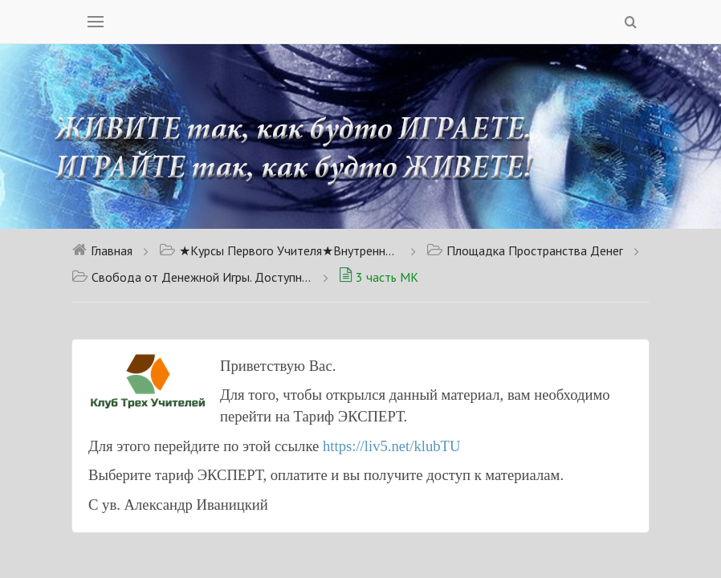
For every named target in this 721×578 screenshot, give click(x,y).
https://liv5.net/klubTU (392, 446)
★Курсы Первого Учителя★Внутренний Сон (279, 250)
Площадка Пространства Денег (524, 250)
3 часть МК (378, 277)
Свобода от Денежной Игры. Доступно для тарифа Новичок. (191, 277)
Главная (101, 250)
